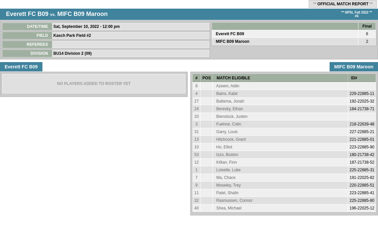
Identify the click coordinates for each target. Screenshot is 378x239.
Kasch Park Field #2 (72, 35)
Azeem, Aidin (227, 86)
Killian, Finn (226, 162)
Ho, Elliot (224, 147)
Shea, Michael (228, 208)
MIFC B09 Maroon (82, 14)
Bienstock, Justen (231, 116)
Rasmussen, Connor (234, 200)
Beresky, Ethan (229, 109)
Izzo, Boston (227, 154)
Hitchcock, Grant (231, 139)
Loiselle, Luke (228, 170)
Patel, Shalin (227, 193)
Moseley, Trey (228, 185)
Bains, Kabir (227, 93)
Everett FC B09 (27, 14)
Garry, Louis (226, 131)
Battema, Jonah (230, 101)
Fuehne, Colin (228, 124)
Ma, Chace (225, 177)
